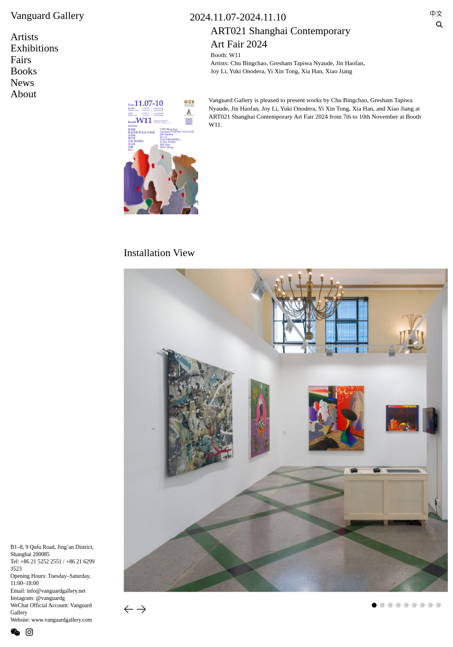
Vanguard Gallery (47, 15)
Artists (24, 37)
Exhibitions (34, 48)
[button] (129, 609)
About (23, 94)
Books (23, 71)
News (22, 82)
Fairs (20, 60)
